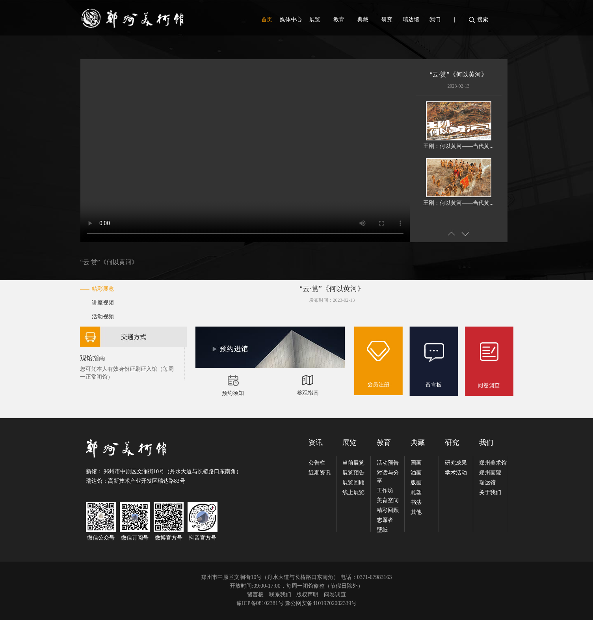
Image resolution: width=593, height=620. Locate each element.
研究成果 (456, 463)
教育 (338, 19)
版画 (416, 483)
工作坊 (385, 490)
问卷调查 (335, 595)
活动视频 (103, 316)
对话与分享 (388, 477)
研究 (386, 19)
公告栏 (317, 463)
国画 (416, 463)
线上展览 (353, 492)
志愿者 (385, 520)
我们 (435, 19)
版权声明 (307, 595)
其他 (416, 512)
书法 (416, 502)
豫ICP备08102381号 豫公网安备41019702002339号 (296, 603)
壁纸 (382, 530)
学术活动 (456, 473)
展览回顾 (353, 483)
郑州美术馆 (493, 463)
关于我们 (490, 492)
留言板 (255, 595)
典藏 (362, 19)
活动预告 (388, 463)
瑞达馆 (411, 19)
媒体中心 (291, 19)
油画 (416, 473)
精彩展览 (103, 289)
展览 (314, 19)
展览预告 (353, 473)
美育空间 (388, 500)
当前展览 (353, 463)
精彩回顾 (388, 510)
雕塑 (416, 492)
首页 (266, 19)
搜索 (482, 19)
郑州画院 (490, 473)
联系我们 (280, 595)
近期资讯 (320, 473)
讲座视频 (103, 303)
